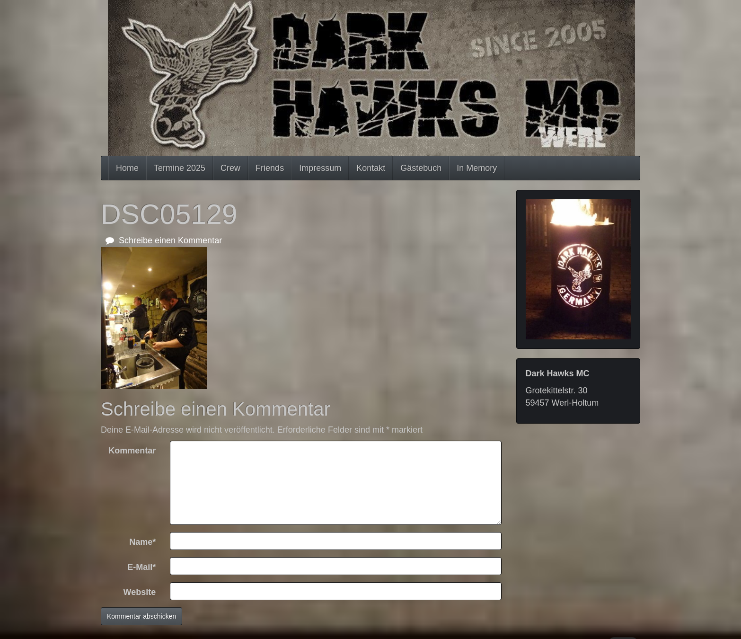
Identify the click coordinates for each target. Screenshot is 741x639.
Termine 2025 (179, 168)
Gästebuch (420, 168)
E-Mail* (141, 567)
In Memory (477, 168)
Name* (142, 542)
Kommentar (132, 450)
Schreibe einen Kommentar (164, 240)
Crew (230, 168)
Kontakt (370, 168)
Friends (270, 168)
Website (140, 592)
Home (127, 168)
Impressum (320, 168)
